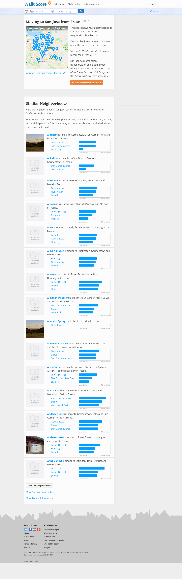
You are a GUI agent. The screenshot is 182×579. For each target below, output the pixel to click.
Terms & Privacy (30, 544)
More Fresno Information (39, 498)
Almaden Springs (56, 321)
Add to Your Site (91, 4)
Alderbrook (53, 158)
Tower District (58, 211)
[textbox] (53, 11)
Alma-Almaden (55, 251)
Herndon (56, 325)
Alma (50, 227)
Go (81, 11)
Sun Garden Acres (60, 146)
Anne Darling (54, 461)
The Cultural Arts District (64, 378)
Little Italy (56, 149)
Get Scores (59, 4)
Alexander (53, 180)
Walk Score (30, 525)
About (26, 533)
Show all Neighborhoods (40, 485)
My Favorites (74, 4)
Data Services (49, 537)
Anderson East (55, 414)
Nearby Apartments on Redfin (86, 83)
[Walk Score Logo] (37, 3)
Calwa (54, 309)
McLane (55, 218)
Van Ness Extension (61, 398)
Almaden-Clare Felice (59, 343)
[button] (26, 11)
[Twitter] (25, 529)
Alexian (51, 204)
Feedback (28, 547)
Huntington (57, 191)
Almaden (52, 274)
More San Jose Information (40, 492)
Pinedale (55, 215)
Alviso (50, 390)
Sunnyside (56, 312)
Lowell (54, 195)
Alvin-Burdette (55, 367)
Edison (54, 401)
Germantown (58, 142)
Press (26, 540)
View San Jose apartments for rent (44, 73)
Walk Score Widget (51, 530)
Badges (47, 547)
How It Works (29, 537)
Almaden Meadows (58, 297)
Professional (51, 525)
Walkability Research (52, 544)
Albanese (52, 134)
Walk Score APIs (50, 533)
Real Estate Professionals (54, 540)
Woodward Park (59, 405)
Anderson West (55, 437)
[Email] (34, 529)
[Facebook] (30, 529)
